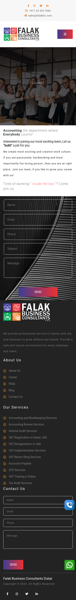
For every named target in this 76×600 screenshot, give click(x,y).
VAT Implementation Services (27, 450)
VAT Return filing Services (25, 457)
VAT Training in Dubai (22, 476)
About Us (14, 370)
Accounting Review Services (26, 424)
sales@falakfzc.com (38, 15)
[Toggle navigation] (65, 34)
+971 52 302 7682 (38, 10)
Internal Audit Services (23, 431)
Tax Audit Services (20, 483)
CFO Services (17, 470)
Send (38, 292)
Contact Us (16, 396)
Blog (11, 390)
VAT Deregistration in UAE (25, 444)
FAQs (12, 383)
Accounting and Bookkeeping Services (33, 418)
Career (13, 377)
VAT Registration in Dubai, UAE (28, 437)
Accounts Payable (20, 463)
